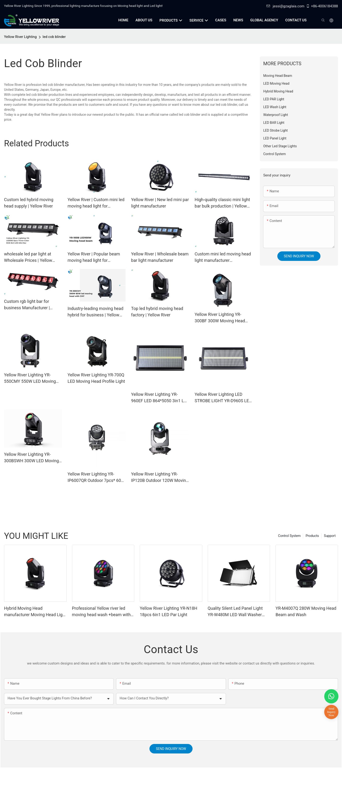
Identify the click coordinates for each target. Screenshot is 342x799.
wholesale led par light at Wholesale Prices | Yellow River (28, 257)
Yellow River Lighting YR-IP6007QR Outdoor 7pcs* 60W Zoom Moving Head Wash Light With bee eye (96, 477)
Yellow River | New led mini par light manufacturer (160, 202)
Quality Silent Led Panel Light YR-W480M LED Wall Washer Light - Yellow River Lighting (235, 612)
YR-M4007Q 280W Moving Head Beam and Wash (305, 611)
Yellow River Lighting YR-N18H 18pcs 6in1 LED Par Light (168, 611)
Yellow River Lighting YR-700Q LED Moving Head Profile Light (96, 378)
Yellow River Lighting (20, 37)
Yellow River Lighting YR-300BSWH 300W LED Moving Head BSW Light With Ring (31, 458)
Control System (289, 536)
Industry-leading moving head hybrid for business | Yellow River (95, 312)
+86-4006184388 (322, 6)
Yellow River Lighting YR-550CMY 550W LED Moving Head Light (30, 378)
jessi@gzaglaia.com (285, 6)
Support (330, 536)
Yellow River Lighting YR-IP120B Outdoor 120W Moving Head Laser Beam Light (160, 477)
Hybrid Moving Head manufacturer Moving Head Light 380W (35, 612)
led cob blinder (54, 37)
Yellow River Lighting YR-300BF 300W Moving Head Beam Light (220, 318)
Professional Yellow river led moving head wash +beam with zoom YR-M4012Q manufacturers (101, 612)
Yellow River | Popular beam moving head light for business (94, 257)
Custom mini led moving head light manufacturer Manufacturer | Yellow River (223, 257)
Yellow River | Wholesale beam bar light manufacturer (160, 257)
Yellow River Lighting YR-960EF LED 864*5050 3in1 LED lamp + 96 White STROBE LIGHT (160, 398)
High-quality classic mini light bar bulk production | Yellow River (222, 203)
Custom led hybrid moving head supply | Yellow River (28, 202)
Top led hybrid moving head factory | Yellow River (157, 311)
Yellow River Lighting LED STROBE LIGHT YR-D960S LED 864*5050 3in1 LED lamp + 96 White (223, 398)
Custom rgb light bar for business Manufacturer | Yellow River (27, 305)
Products (312, 536)
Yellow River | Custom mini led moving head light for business (96, 203)
